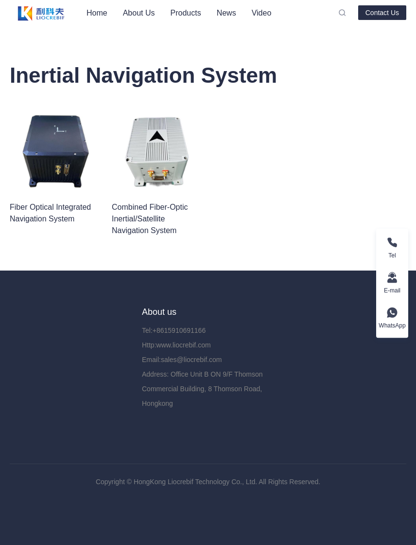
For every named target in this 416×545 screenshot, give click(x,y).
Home (97, 13)
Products (186, 13)
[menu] (208, 12)
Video (262, 13)
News (226, 13)
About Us (139, 13)
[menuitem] (97, 13)
